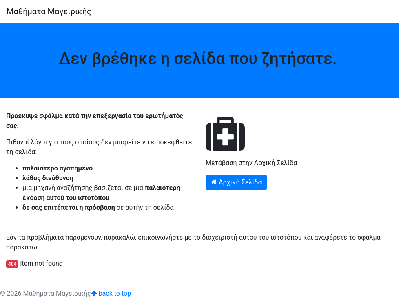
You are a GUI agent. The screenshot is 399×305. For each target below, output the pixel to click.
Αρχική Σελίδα (236, 182)
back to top (111, 293)
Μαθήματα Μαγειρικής (49, 11)
